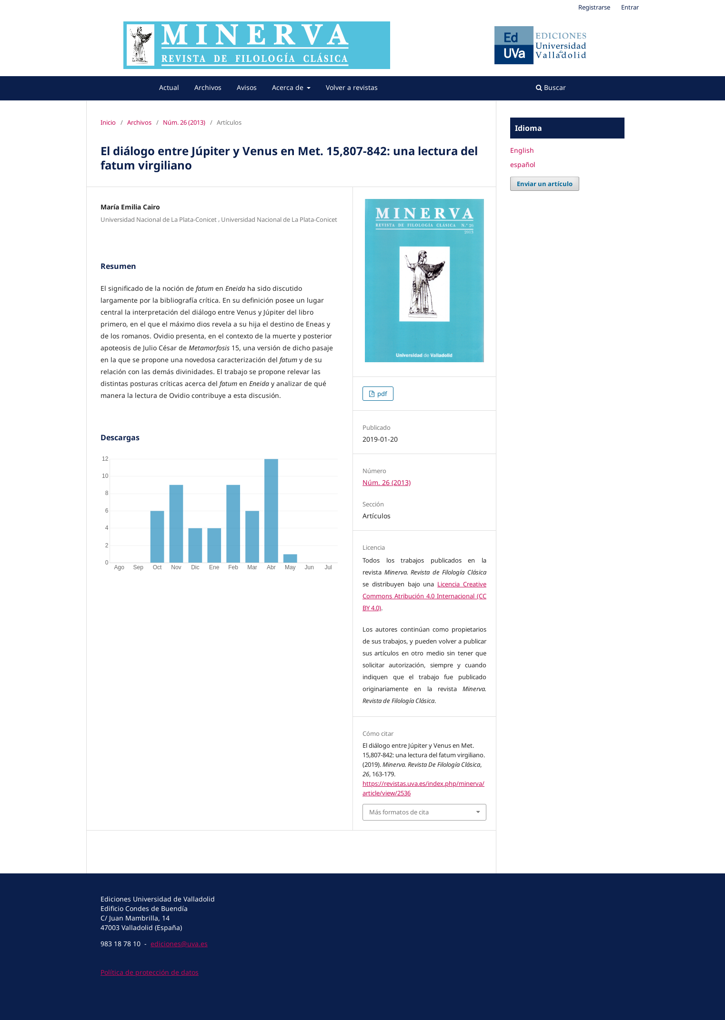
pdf (381, 393)
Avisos (247, 87)
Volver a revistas (352, 87)
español (522, 164)
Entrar (630, 7)
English (522, 150)
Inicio (108, 122)
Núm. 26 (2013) (184, 122)
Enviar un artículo (545, 183)
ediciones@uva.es (179, 943)
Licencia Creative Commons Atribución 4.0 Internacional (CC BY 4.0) (424, 596)
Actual (169, 87)
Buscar (551, 87)
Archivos (208, 87)
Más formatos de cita (399, 812)
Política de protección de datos (150, 972)
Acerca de (288, 87)
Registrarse (594, 7)
